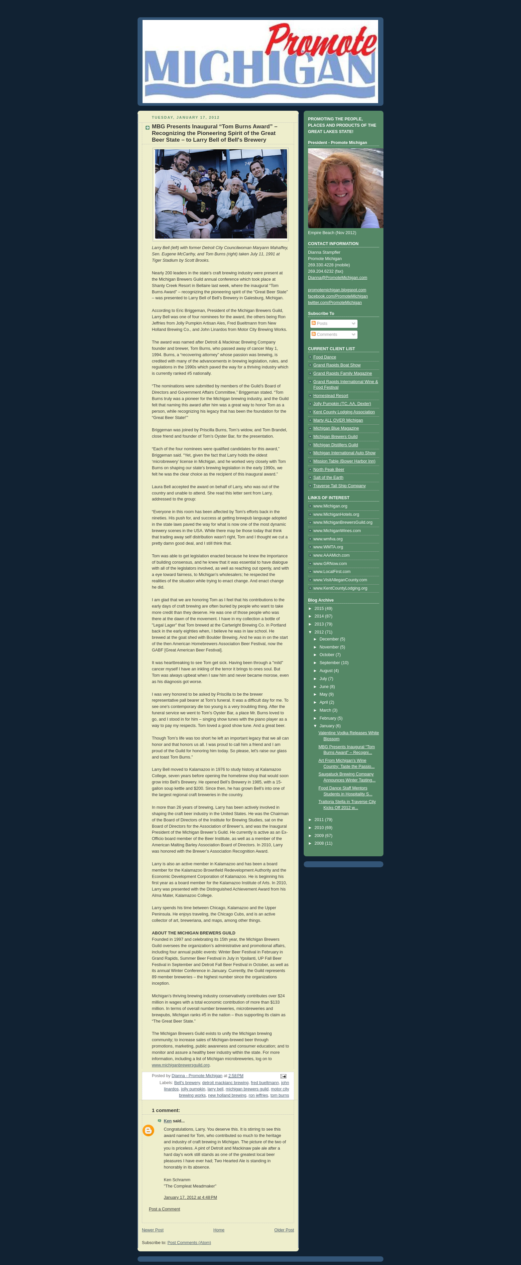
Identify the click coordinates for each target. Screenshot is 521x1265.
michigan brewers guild (247, 1089)
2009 (320, 835)
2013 (320, 624)
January (328, 726)
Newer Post (152, 1230)
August (327, 670)
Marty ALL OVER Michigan (338, 420)
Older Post (284, 1230)
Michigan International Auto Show (344, 453)
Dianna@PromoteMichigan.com (337, 277)
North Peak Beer (328, 469)
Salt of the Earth (328, 477)
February (329, 718)
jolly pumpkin (193, 1089)
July (324, 678)
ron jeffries (258, 1095)
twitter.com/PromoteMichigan (335, 302)
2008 (320, 843)
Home (219, 1230)
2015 (320, 608)
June (325, 686)
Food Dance (324, 357)
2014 (320, 616)
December (330, 639)
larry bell (216, 1089)
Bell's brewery (187, 1082)
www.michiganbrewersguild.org (181, 1065)
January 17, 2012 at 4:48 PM (190, 1197)
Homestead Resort (330, 395)
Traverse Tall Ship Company (339, 486)
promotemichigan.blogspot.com (337, 290)
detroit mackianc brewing (225, 1082)
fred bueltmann (265, 1082)
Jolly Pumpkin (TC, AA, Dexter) (342, 403)
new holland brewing (227, 1095)
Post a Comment (164, 1209)
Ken (168, 1121)
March (326, 710)
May (324, 694)
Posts (319, 323)
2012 (320, 632)
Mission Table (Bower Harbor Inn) (344, 461)
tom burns (279, 1095)
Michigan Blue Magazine (336, 428)
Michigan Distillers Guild (335, 445)
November (330, 647)
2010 (320, 827)
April (324, 702)
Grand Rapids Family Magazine (342, 373)
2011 (320, 819)
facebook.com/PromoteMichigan (338, 296)
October (328, 654)
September (330, 662)
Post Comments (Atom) (189, 1242)
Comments (324, 334)
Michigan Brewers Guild (335, 436)
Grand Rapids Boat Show (337, 365)
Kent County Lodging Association (344, 412)
